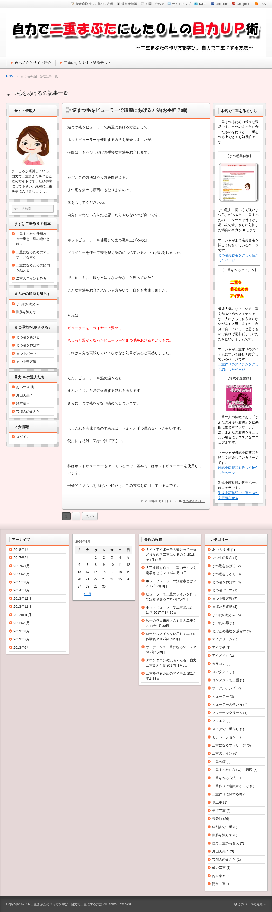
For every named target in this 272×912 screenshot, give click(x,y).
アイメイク (220, 655)
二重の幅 (219, 762)
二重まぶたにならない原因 (232, 770)
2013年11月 (22, 607)
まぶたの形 (220, 623)
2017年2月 (21, 558)
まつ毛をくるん (224, 574)
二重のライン (222, 753)
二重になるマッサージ (229, 745)
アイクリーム (222, 639)
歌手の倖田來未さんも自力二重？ (171, 621)
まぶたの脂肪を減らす (229, 631)
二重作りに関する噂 (227, 794)
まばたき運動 (222, 607)
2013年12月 (22, 598)
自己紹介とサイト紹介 (33, 63)
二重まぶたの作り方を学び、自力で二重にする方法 (66, 904)
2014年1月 (21, 590)
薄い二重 (219, 868)
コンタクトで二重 (225, 680)
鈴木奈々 (23, 403)
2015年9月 (21, 574)
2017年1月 (21, 566)
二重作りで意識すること (230, 786)
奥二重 (217, 802)
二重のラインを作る (31, 278)
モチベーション (224, 737)
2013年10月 (22, 615)
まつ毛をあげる (194, 501)
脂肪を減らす (26, 312)
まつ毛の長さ (222, 558)
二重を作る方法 (224, 778)
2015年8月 (21, 582)
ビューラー (220, 696)
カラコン (219, 664)
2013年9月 (21, 623)
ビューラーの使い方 (227, 704)
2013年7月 (21, 639)
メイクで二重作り (225, 729)
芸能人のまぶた (28, 412)
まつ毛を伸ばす (28, 345)
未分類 (217, 819)
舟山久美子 (24, 395)
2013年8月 (21, 631)
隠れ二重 (219, 884)
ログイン (23, 437)
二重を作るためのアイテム (166, 673)
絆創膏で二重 (222, 827)
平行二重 (219, 811)
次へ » (89, 516)
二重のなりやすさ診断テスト (87, 63)
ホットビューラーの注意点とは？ (171, 581)
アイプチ (219, 647)
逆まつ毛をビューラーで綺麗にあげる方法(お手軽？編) (129, 110)
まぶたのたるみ (28, 304)
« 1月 (87, 594)
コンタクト (220, 672)
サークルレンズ (224, 688)
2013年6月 (21, 647)
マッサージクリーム (227, 713)
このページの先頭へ (250, 904)
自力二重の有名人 (225, 843)
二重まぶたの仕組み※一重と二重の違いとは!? (33, 239)
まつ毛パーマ (26, 354)
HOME (11, 76)
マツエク (219, 721)
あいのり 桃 (25, 387)
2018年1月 (21, 550)
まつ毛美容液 (26, 362)
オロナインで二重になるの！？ (169, 647)
